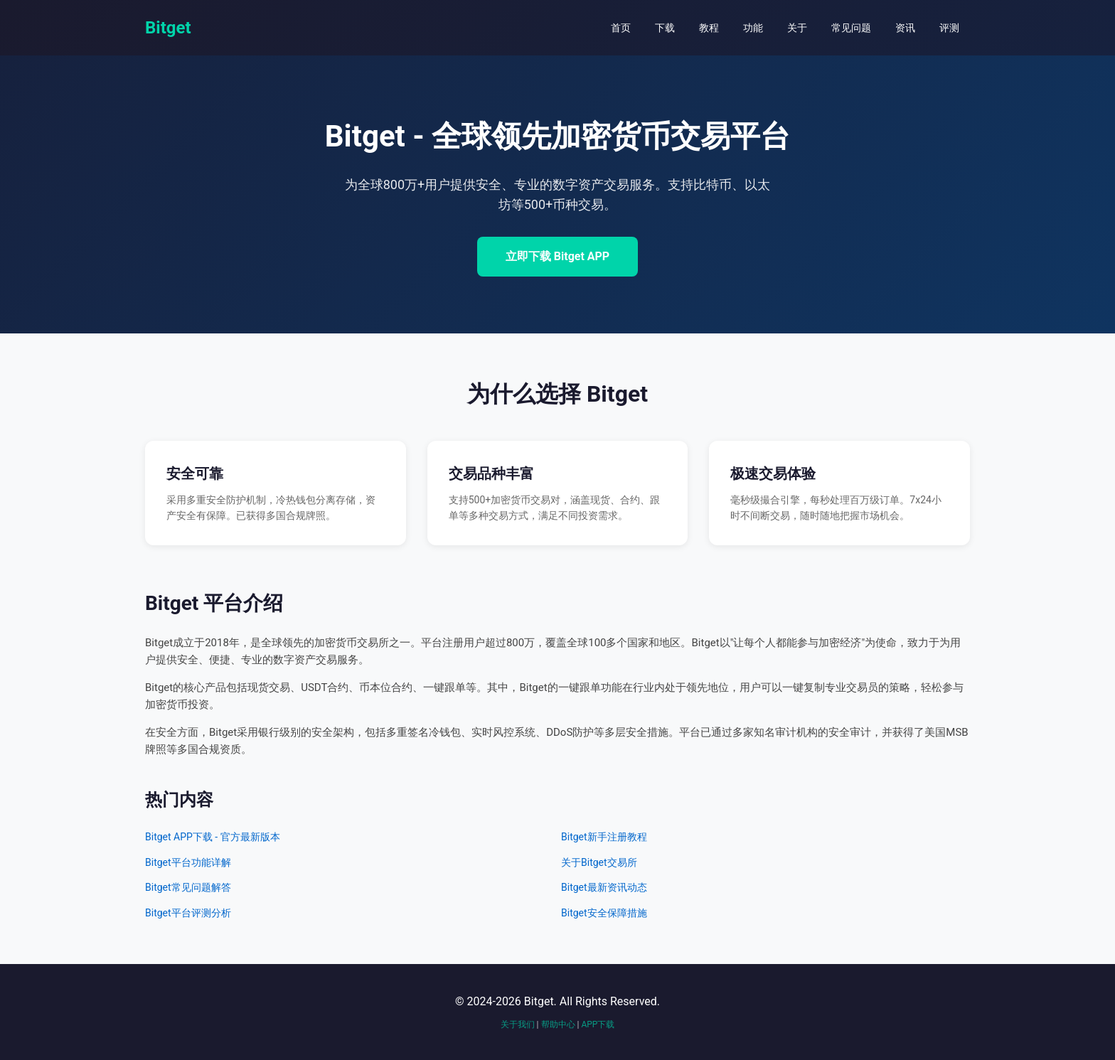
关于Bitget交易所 (599, 862)
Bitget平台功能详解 (188, 862)
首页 (621, 27)
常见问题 (851, 27)
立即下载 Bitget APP (557, 256)
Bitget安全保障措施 (604, 913)
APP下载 (597, 1024)
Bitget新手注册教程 (604, 836)
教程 (709, 27)
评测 (949, 27)
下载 (665, 27)
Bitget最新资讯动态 (604, 887)
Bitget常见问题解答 (188, 887)
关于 (797, 27)
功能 (753, 27)
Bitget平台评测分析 (188, 913)
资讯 (905, 27)
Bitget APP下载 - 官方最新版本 (212, 836)
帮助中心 (558, 1024)
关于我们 (518, 1024)
